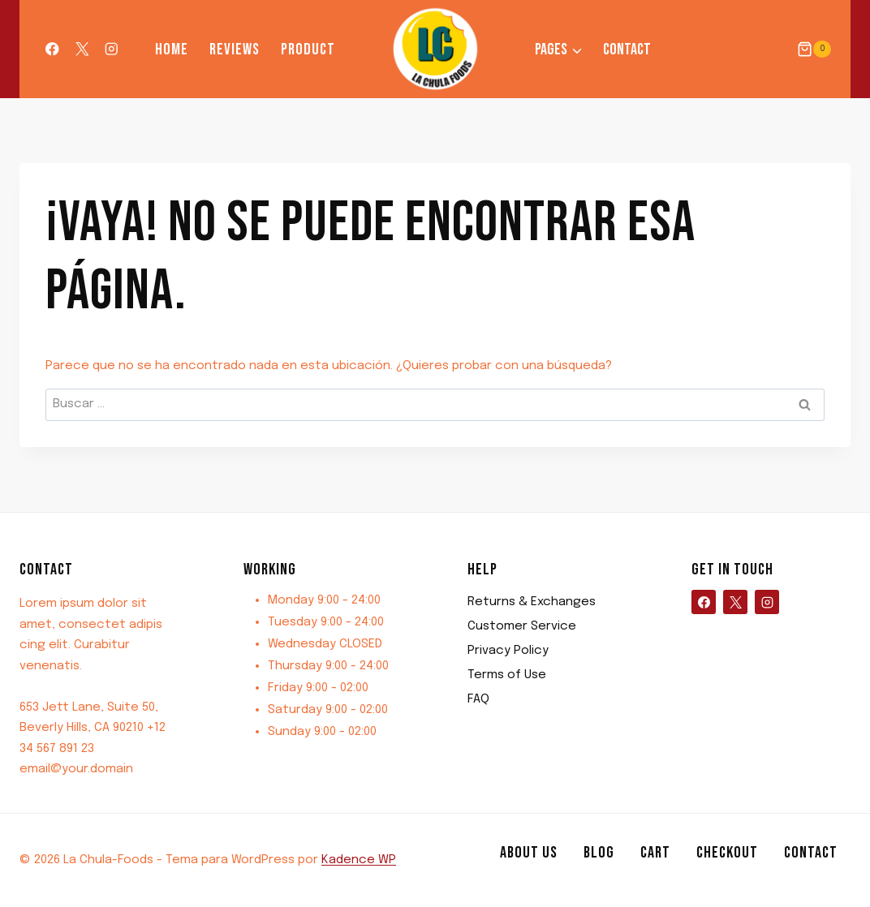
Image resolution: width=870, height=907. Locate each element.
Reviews (234, 49)
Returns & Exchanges (531, 601)
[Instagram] (111, 49)
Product (308, 49)
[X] (81, 49)
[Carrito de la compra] (814, 49)
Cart (655, 852)
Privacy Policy (508, 650)
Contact (627, 49)
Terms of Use (506, 674)
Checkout (727, 852)
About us (529, 852)
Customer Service (521, 626)
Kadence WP (358, 859)
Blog (599, 852)
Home (171, 49)
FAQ (478, 699)
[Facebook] (52, 49)
